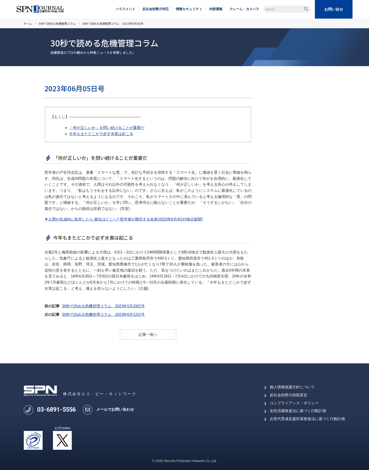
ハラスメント (125, 9)
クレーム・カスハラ (244, 9)
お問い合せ (333, 9)
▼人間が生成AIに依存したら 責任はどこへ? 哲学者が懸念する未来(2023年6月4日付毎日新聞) (123, 219)
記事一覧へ (148, 335)
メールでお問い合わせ (115, 409)
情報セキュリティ (189, 9)
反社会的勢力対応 (155, 9)
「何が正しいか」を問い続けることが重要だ (106, 128)
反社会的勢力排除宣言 (288, 395)
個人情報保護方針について (292, 387)
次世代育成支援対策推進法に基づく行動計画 (307, 419)
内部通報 (215, 9)
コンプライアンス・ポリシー (294, 403)
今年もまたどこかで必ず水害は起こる (101, 134)
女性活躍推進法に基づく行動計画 (298, 411)
